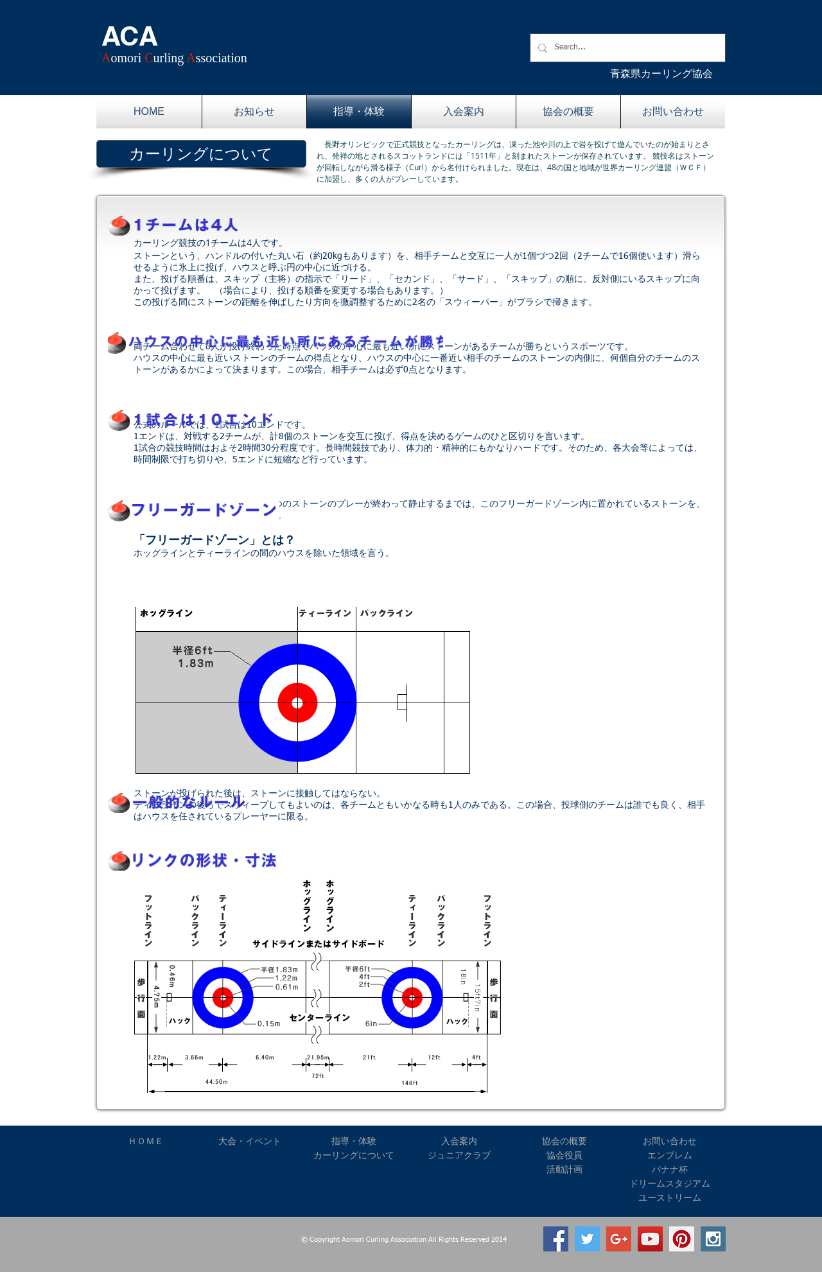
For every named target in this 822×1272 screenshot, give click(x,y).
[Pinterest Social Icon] (681, 1238)
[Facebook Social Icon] (555, 1238)
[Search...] (626, 48)
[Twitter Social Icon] (587, 1238)
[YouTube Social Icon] (650, 1238)
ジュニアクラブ (459, 1155)
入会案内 (459, 1141)
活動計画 (564, 1169)
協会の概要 (564, 1141)
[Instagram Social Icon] (713, 1238)
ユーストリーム (669, 1197)
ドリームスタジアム (669, 1183)
